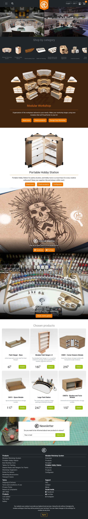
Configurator (57, 184)
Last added (6, 497)
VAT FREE (5, 492)
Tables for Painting (8, 465)
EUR (74, 3)
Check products (40, 120)
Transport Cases (8, 477)
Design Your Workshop (57, 120)
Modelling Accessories (10, 475)
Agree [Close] (44, 515)
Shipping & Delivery (9, 482)
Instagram (49, 497)
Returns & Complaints (9, 489)
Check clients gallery (44, 316)
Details (22, 367)
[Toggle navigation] (6, 3)
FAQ (46, 482)
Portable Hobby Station (10, 460)
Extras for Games (8, 472)
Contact (47, 485)
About (47, 487)
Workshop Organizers (9, 470)
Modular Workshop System (11, 458)
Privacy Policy (7, 487)
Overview (48, 458)
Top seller (5, 499)
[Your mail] (39, 435)
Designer (48, 463)
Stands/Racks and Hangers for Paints (15, 467)
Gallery (4, 501)
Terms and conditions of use (12, 485)
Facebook (38, 250)
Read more (26, 120)
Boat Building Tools (9, 463)
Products (48, 460)
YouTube (50, 250)
